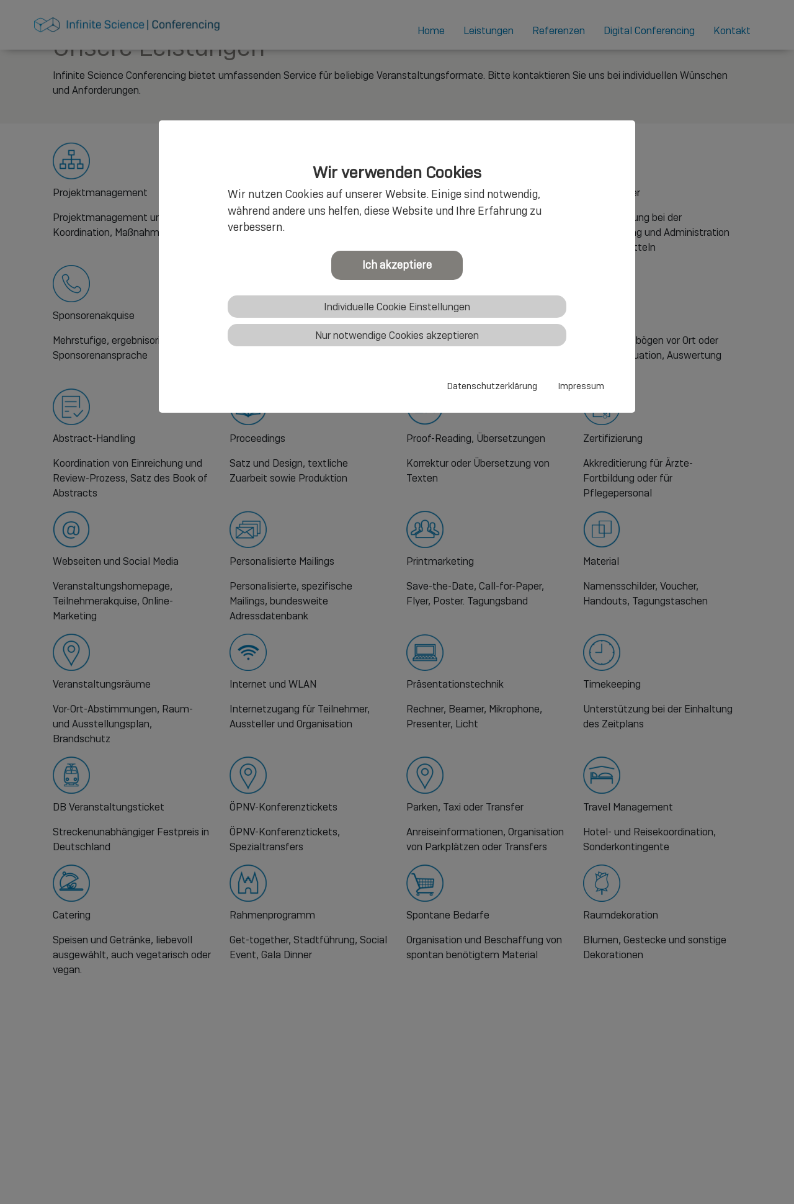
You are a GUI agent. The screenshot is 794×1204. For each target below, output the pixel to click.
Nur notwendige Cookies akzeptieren (397, 335)
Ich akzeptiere (397, 264)
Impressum (581, 386)
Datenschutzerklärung (492, 386)
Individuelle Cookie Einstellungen (397, 307)
